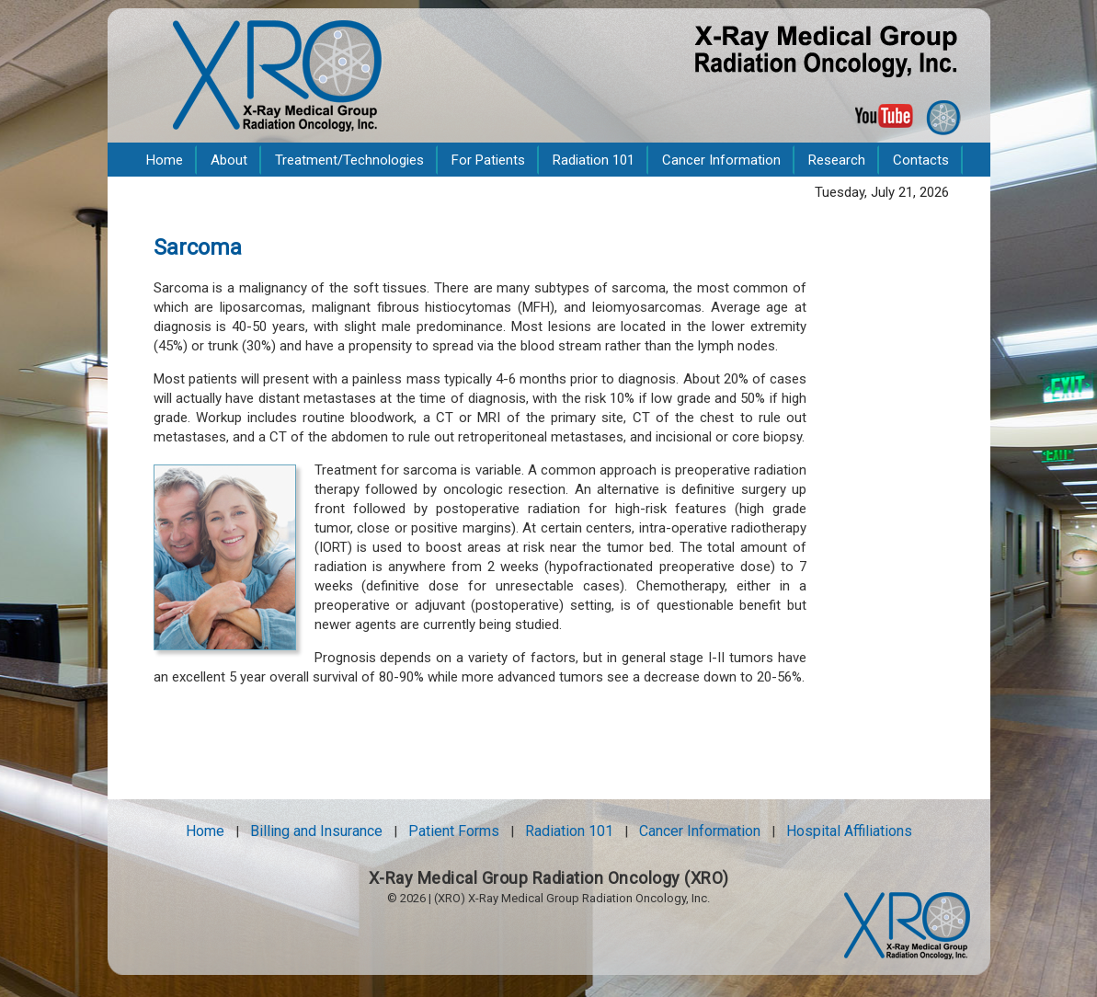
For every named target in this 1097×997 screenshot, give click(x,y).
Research (836, 160)
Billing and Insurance (316, 831)
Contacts (921, 160)
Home (164, 160)
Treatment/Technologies (349, 160)
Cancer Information (721, 160)
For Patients (488, 160)
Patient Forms (453, 831)
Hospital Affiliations (849, 831)
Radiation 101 (593, 160)
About (229, 160)
